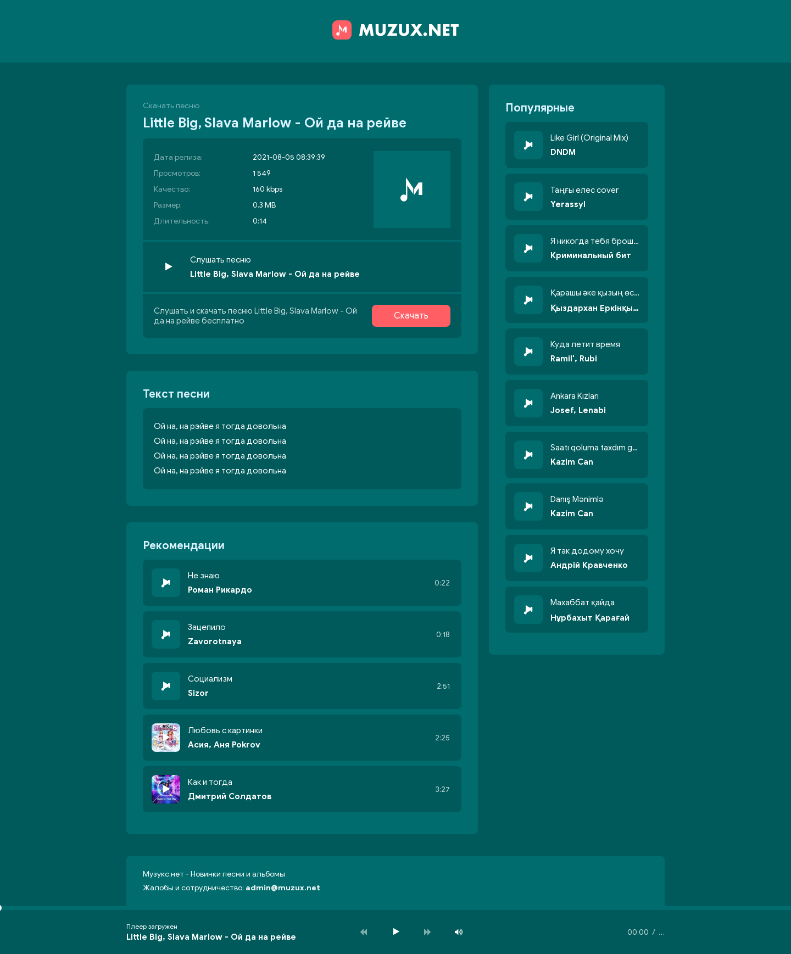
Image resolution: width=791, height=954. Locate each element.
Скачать (411, 315)
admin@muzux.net (283, 887)
